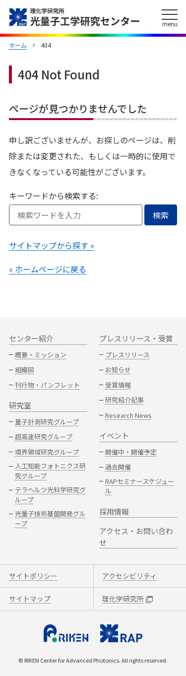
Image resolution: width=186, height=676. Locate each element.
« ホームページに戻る (47, 269)
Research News (128, 415)
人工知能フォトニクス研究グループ (50, 470)
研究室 (20, 405)
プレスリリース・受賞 (136, 338)
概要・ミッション (40, 354)
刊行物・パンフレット (47, 385)
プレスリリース (127, 354)
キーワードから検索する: (53, 196)
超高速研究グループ (43, 436)
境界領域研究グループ (47, 452)
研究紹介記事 (124, 400)
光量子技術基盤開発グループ (50, 518)
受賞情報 (118, 385)
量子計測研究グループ (47, 421)
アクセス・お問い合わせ (136, 536)
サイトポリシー (33, 576)
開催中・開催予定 (131, 452)
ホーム (18, 45)
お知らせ (118, 369)
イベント (114, 435)
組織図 (24, 369)
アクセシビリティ (129, 576)
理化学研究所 (127, 599)
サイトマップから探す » (51, 245)
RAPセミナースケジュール (139, 486)
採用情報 (114, 511)
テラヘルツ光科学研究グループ (50, 494)
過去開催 (118, 467)
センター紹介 (31, 338)
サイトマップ (30, 599)
